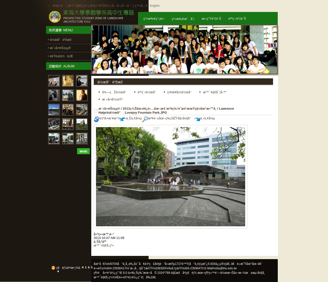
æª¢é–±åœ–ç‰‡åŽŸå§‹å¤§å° (167, 118)
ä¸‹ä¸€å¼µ (204, 118)
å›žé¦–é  (59, 5)
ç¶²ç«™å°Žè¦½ (100, 5)
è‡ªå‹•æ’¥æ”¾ (107, 118)
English (154, 5)
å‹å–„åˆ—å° (122, 5)
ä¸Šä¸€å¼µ (131, 118)
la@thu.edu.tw (227, 268)
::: (49, 5)
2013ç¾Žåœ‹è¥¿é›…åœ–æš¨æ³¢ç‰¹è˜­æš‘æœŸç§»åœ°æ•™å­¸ (169, 108)
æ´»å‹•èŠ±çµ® (109, 108)
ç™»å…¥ (141, 5)
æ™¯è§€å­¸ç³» (78, 5)
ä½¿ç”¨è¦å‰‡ (142, 277)
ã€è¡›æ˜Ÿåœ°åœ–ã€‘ (246, 264)
